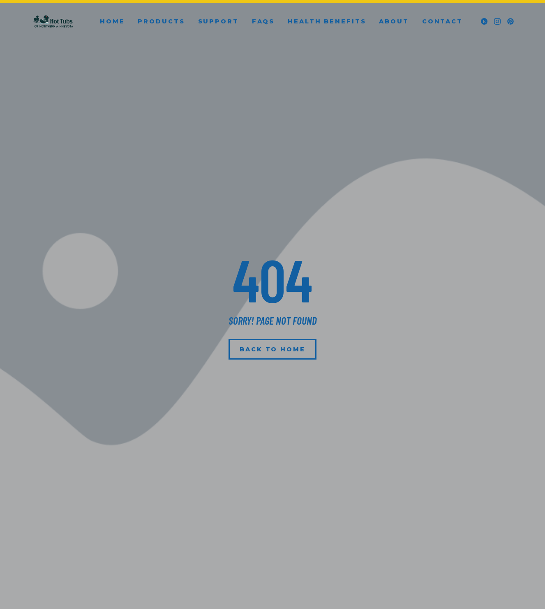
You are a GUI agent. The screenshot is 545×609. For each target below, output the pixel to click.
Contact (442, 21)
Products (161, 21)
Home (112, 21)
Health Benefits (327, 21)
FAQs (263, 21)
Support (218, 21)
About (394, 21)
